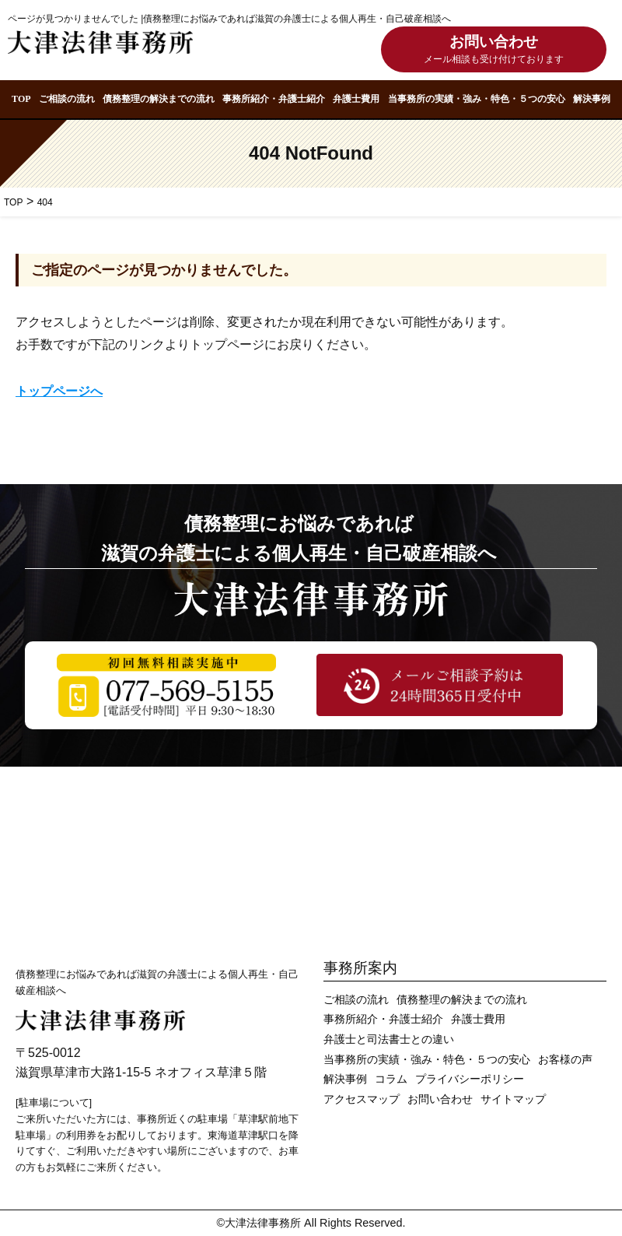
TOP (21, 98)
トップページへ (59, 391)
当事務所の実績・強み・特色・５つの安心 (476, 98)
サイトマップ (513, 1099)
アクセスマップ (361, 1099)
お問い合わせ (494, 50)
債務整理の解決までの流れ (159, 98)
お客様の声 (565, 1060)
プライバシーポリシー (469, 1079)
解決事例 (591, 98)
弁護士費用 (356, 98)
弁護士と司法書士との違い (388, 1039)
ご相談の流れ (67, 98)
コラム (391, 1079)
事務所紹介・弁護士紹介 (273, 98)
